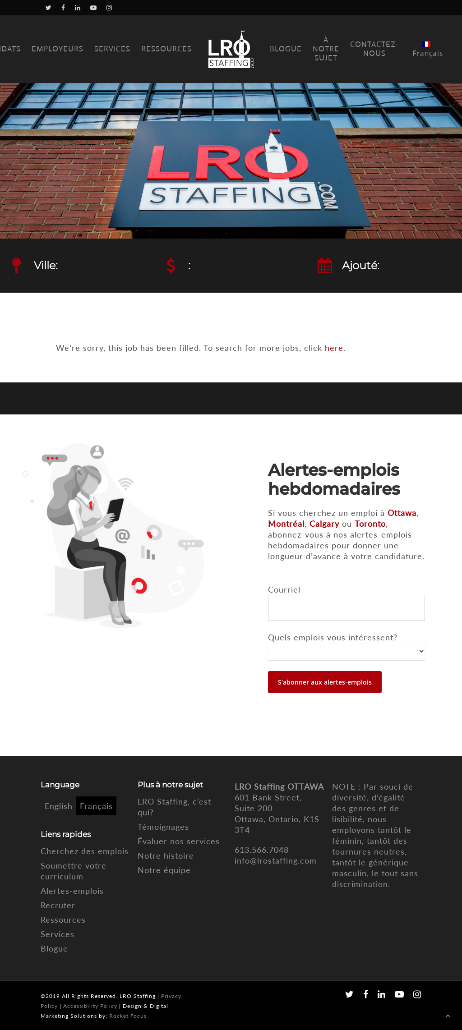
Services (57, 934)
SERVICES (112, 49)
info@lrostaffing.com (276, 860)
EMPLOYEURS (57, 49)
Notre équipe (164, 870)
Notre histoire (166, 855)
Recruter (58, 905)
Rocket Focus (128, 1015)
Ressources (63, 919)
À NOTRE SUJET (326, 49)
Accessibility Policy (90, 1005)
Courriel (284, 589)
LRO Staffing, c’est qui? (174, 806)
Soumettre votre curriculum (73, 870)
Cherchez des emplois (85, 851)
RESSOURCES (166, 49)
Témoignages (163, 827)
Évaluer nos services (179, 841)
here (334, 348)
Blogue (54, 948)
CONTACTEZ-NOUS (374, 49)
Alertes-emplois (72, 891)
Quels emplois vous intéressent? (332, 637)
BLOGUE (286, 49)
